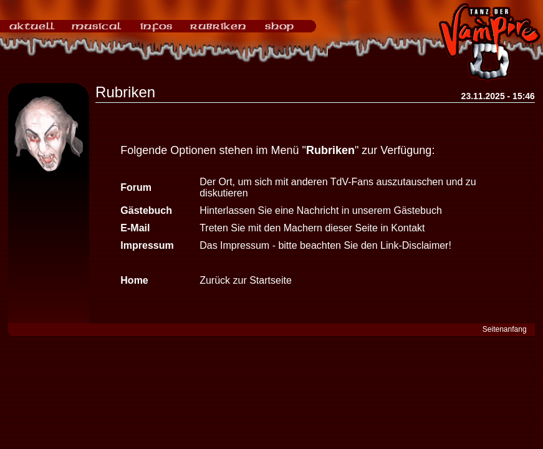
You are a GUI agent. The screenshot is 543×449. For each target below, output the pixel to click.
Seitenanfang (505, 329)
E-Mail (135, 228)
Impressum (146, 245)
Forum (135, 187)
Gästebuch (146, 210)
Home (134, 280)
